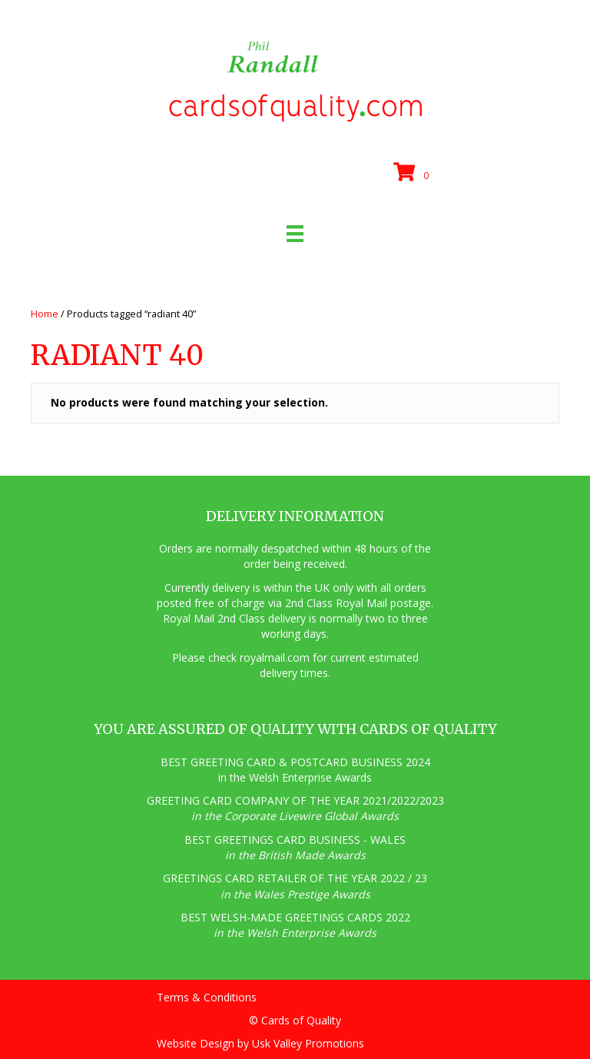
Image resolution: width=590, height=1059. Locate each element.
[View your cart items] (413, 173)
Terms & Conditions (207, 997)
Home (44, 313)
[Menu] (295, 233)
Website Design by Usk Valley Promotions (260, 1043)
